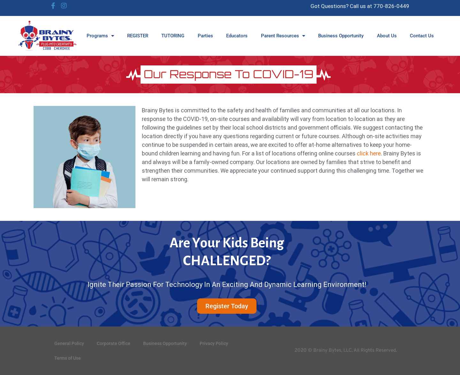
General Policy (69, 343)
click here (369, 153)
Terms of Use (67, 358)
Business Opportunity (341, 36)
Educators (237, 36)
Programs (100, 35)
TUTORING (172, 36)
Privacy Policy (214, 343)
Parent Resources (283, 35)
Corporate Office (113, 343)
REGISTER (137, 36)
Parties (205, 36)
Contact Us (422, 36)
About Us (387, 36)
